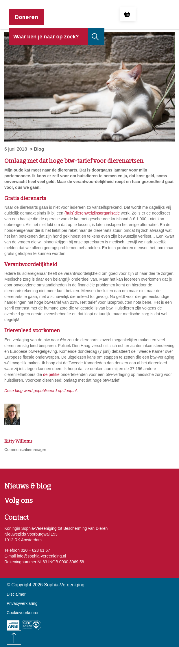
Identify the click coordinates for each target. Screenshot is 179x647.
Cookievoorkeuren (23, 612)
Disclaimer (16, 594)
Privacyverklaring (22, 603)
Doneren (26, 17)
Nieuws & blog (27, 486)
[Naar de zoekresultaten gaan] (95, 36)
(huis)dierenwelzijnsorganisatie (92, 213)
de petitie (51, 374)
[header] (48, 41)
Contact (16, 517)
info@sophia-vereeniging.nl (41, 556)
